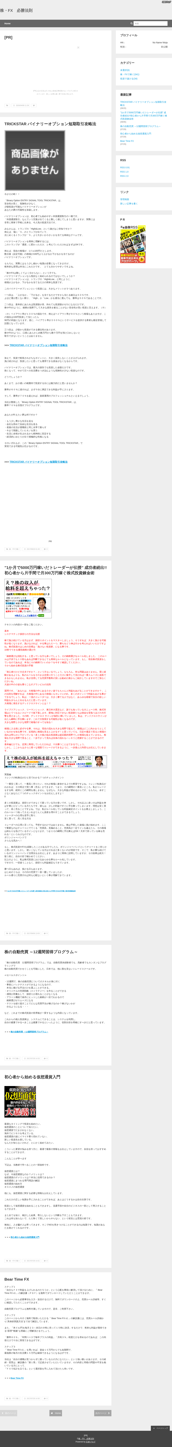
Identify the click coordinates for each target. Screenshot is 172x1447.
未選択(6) (125, 70)
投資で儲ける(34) (128, 78)
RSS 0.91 (125, 167)
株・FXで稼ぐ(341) (129, 74)
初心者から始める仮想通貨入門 (32, 1077)
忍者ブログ (90, 1442)
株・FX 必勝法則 (16, 10)
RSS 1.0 (124, 171)
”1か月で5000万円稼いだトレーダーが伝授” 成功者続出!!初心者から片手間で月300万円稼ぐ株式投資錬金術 (41, 891)
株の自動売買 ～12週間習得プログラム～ (41, 952)
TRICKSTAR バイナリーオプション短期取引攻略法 (50, 124)
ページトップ (160, 1428)
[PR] (8, 37)
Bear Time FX (16, 1279)
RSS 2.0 (124, 176)
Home (7, 23)
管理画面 (124, 199)
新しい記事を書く (129, 203)
